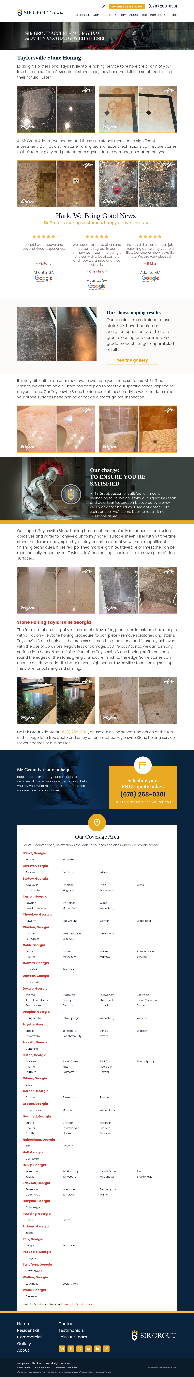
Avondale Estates (37, 1000)
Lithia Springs (71, 1018)
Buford (30, 1123)
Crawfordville (34, 1271)
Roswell (104, 1072)
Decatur (68, 1005)
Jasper (30, 1233)
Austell (67, 951)
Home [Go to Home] (23, 1324)
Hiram (66, 1220)
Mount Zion (69, 908)
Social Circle (70, 1283)
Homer (30, 859)
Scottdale (143, 995)
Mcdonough (107, 1176)
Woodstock (144, 921)
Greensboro (33, 1110)
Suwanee (106, 1133)
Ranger (104, 1097)
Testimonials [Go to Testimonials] (151, 15)
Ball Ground (70, 921)
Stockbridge (144, 1176)
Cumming (32, 1048)
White (140, 885)
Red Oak (105, 1061)
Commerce (33, 1194)
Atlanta (30, 933)
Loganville (32, 1283)
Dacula (30, 1128)
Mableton (106, 951)
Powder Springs (147, 951)
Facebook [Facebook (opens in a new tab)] (70, 1348)
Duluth (30, 1133)
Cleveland (32, 1296)
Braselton (32, 1189)
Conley (67, 1000)
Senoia (104, 1031)
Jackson (31, 1176)
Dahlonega (33, 1207)
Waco (103, 903)
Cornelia (68, 1146)
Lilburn (67, 1133)
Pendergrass (108, 1189)
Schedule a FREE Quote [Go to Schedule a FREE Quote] (127, 6)
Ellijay (29, 1084)
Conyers (31, 1258)
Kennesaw (69, 956)
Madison (68, 1110)
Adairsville (32, 885)
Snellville (105, 1128)
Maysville (68, 859)
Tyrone (104, 1036)
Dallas (30, 1220)
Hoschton (69, 1189)
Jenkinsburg (70, 1171)
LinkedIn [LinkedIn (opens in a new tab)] (97, 1348)
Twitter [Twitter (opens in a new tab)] (79, 1348)
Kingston (68, 890)
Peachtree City (72, 1036)
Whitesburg (107, 908)
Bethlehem (69, 872)
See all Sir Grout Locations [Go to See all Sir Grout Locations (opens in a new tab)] (79, 1304)
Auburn (30, 872)
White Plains (107, 1110)
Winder (104, 872)
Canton (105, 921)
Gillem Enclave (72, 933)
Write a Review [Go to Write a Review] (103, 6)
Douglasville (33, 1018)
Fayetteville (33, 1036)
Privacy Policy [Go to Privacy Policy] (42, 1367)
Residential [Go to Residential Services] (81, 15)
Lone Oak (31, 969)
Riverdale (106, 1066)
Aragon (30, 1245)
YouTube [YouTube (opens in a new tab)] (88, 1348)
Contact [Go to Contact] (170, 15)
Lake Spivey (107, 933)
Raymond (69, 969)
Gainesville (32, 1158)
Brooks (30, 1031)
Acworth (31, 921)
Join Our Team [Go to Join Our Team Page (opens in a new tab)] (73, 1337)
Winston (142, 1018)
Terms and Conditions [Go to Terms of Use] (65, 1367)
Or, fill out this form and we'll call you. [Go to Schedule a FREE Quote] (143, 802)
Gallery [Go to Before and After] (120, 15)
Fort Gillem (32, 939)
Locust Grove (108, 1171)
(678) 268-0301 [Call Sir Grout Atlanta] (162, 6)
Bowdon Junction (36, 908)
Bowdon (31, 903)
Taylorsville (107, 890)
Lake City (68, 939)
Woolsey (142, 1031)
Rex (139, 1171)
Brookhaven (33, 1005)
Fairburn (31, 1072)
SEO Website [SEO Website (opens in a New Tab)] (154, 1367)
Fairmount (69, 1097)
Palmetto (68, 1072)
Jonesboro (69, 1031)
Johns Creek (70, 1061)
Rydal (103, 885)
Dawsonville (33, 982)
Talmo (104, 1194)
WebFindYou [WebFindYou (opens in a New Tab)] (170, 1367)
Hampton (32, 1171)
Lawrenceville (71, 1128)
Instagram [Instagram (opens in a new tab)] (62, 1348)
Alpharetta (32, 1061)
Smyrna (142, 956)
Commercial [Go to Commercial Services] (102, 15)
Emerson (68, 885)
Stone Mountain (147, 1000)
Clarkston (69, 995)
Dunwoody (107, 995)
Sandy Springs (146, 1061)
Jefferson (69, 1194)
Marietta (105, 956)
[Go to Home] (42, 12)
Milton (66, 1066)
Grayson (68, 1123)
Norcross (105, 1123)
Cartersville (33, 890)
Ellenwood (106, 1000)
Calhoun (31, 1097)
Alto (28, 1146)
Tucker (141, 1005)
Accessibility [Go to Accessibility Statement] (23, 1367)
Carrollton (69, 903)
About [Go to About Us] (133, 15)
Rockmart (69, 1245)
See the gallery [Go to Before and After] (132, 360)
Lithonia (105, 1005)
